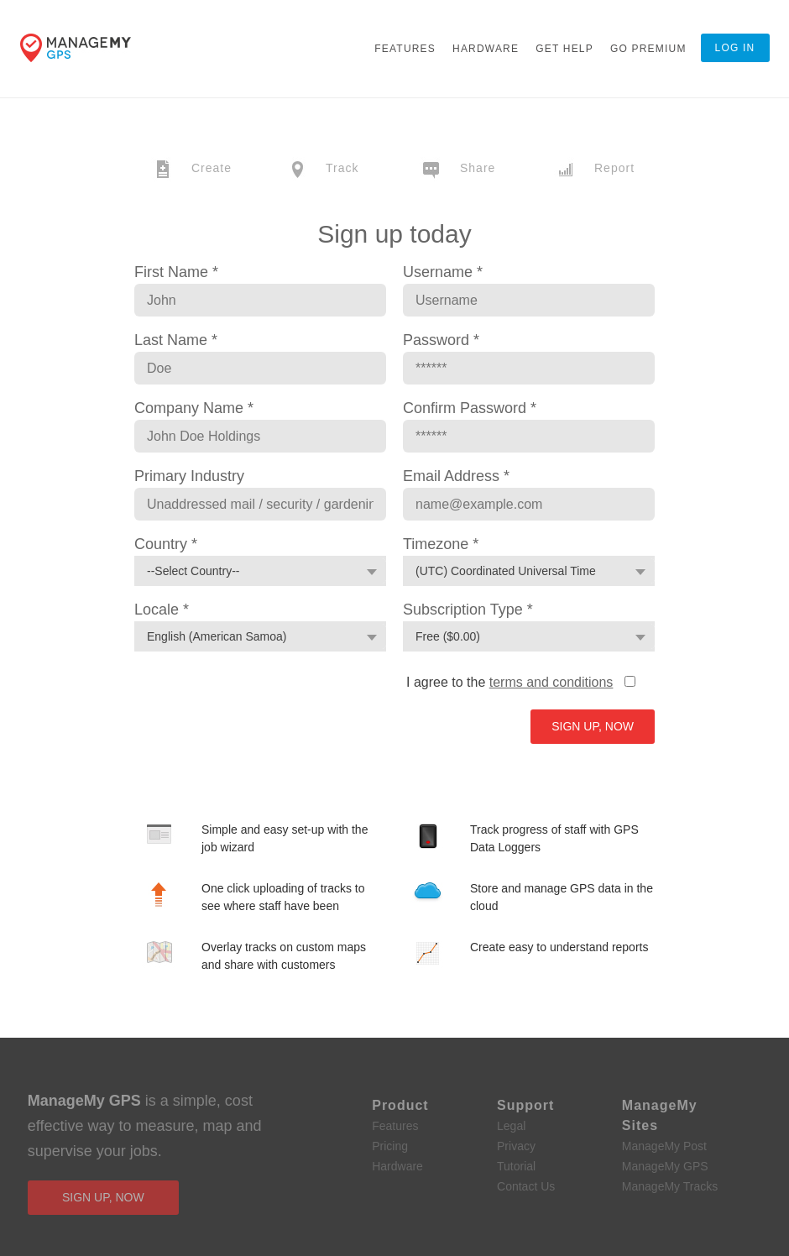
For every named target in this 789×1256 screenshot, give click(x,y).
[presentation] (253, 705)
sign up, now (103, 1197)
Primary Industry (189, 476)
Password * (441, 340)
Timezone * (440, 544)
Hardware (485, 49)
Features (405, 49)
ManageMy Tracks (670, 1186)
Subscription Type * (468, 609)
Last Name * (175, 340)
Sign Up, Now (592, 726)
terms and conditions (551, 682)
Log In (735, 48)
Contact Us (526, 1186)
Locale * (161, 609)
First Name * (176, 272)
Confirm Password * (469, 408)
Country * (165, 544)
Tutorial (516, 1166)
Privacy (516, 1146)
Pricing (390, 1146)
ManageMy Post (664, 1146)
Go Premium (648, 49)
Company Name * (193, 408)
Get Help (564, 49)
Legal (511, 1126)
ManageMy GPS (665, 1166)
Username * (443, 272)
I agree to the (509, 682)
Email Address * (456, 476)
